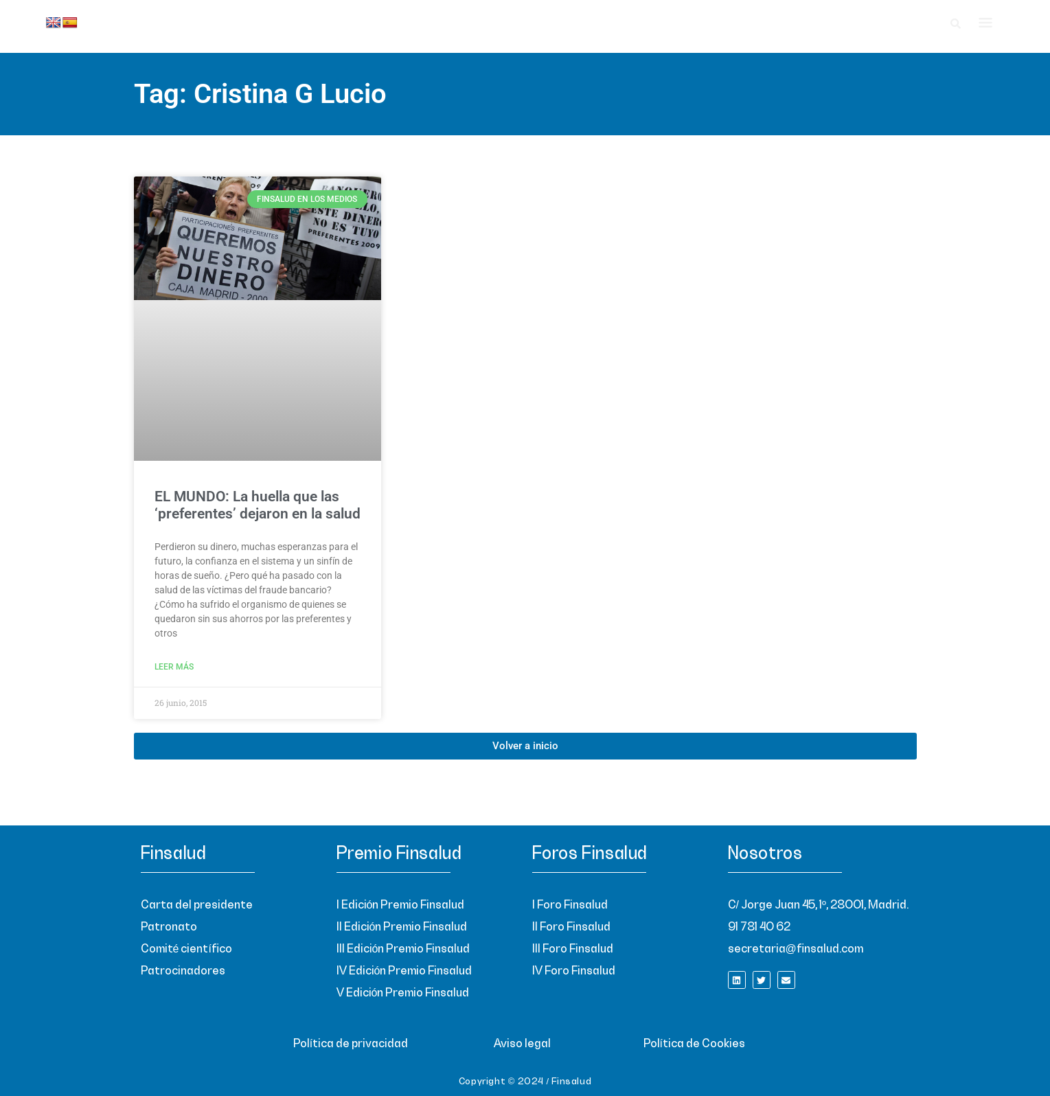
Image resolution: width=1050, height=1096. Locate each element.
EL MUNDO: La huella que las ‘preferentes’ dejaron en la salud (258, 505)
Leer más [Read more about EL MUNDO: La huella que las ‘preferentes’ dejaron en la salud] (174, 667)
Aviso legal (522, 1043)
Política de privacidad (350, 1043)
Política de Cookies (694, 1043)
